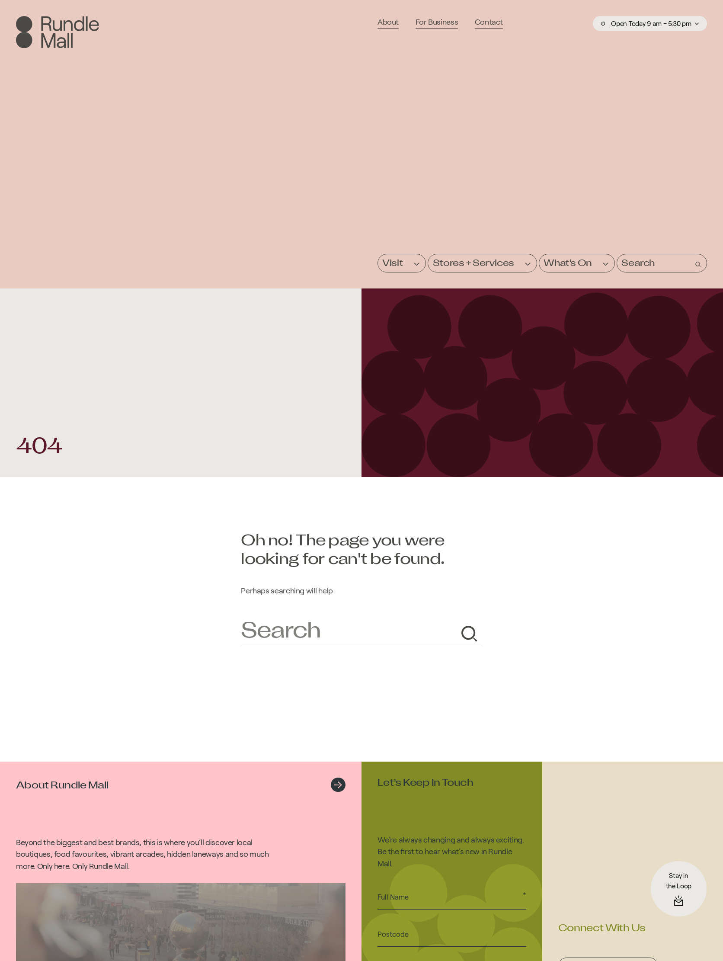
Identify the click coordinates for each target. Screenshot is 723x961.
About (388, 21)
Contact (489, 21)
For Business (437, 21)
